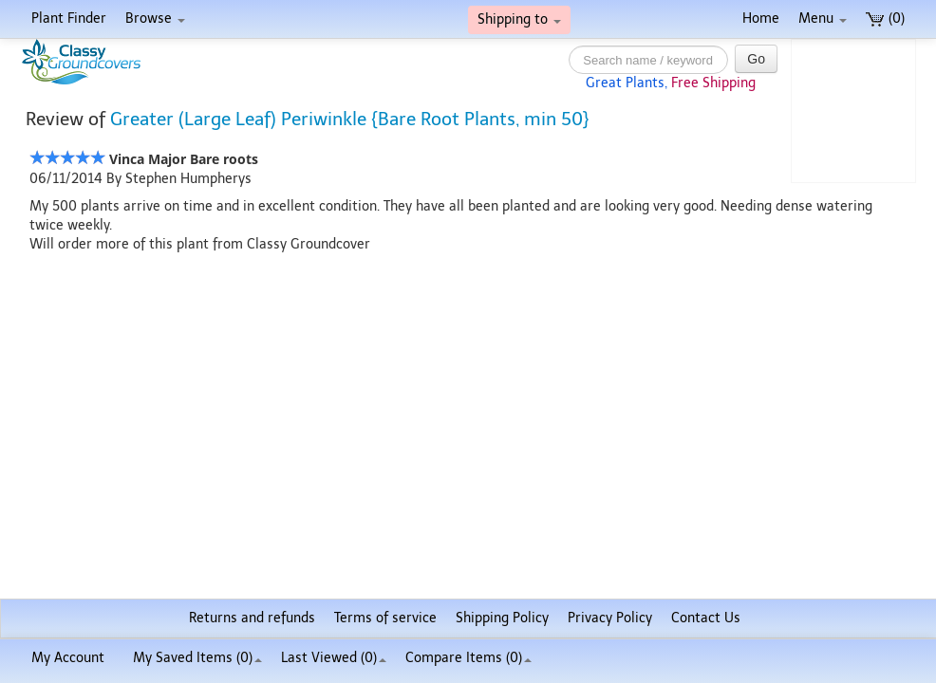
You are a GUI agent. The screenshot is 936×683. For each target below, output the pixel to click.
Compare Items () (468, 658)
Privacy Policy (610, 618)
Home (760, 18)
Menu (822, 18)
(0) (885, 18)
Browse (155, 18)
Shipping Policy (502, 618)
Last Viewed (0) (333, 658)
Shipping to (519, 19)
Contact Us (705, 618)
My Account (67, 658)
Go (756, 58)
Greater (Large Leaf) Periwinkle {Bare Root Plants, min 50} (350, 119)
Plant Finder (68, 18)
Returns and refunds (252, 618)
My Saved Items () (197, 658)
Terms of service (385, 618)
